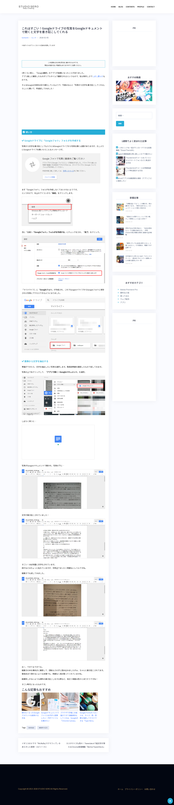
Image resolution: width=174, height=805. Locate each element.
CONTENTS (130, 7)
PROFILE (140, 7)
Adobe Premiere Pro (129, 290)
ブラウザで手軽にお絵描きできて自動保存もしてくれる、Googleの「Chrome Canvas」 (69, 716)
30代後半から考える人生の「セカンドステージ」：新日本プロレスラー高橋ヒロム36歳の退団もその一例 (138, 259)
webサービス (43, 727)
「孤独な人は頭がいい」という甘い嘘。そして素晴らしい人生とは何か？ (138, 219)
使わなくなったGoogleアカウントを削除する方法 (31, 713)
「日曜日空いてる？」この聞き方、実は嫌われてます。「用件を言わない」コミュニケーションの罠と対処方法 (138, 207)
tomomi (25, 37)
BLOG (121, 7)
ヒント (33, 37)
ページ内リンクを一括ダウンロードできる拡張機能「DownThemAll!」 (134, 150)
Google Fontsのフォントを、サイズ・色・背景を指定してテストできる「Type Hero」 (88, 716)
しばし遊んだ (97, 76)
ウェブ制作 (124, 300)
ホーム (120, 788)
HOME (113, 7)
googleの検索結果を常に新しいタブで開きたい (134, 155)
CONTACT (151, 7)
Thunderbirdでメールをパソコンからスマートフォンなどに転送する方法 (138, 161)
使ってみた (124, 297)
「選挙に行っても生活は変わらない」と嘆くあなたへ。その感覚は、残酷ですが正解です (138, 246)
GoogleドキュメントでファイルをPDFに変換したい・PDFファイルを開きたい (50, 716)
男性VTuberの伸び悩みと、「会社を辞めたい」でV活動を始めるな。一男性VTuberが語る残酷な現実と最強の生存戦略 (138, 232)
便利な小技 (124, 294)
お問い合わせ (149, 788)
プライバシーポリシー (134, 788)
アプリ (123, 303)
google (31, 727)
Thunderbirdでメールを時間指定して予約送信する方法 (138, 170)
